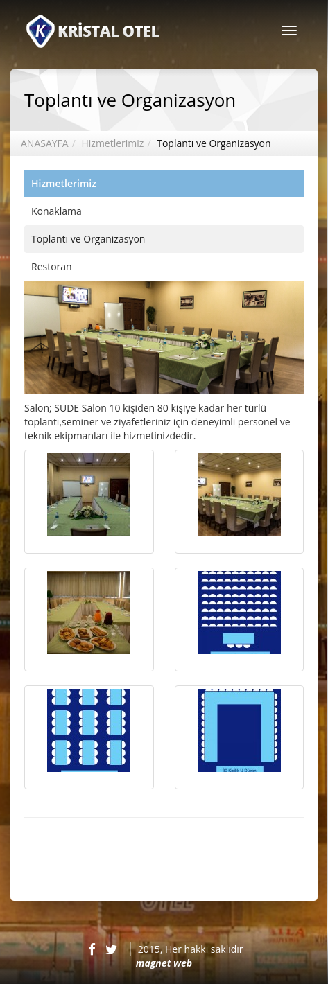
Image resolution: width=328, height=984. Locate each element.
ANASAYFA (45, 143)
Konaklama (56, 211)
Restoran (51, 266)
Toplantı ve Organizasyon (213, 143)
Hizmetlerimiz (112, 143)
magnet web (164, 962)
